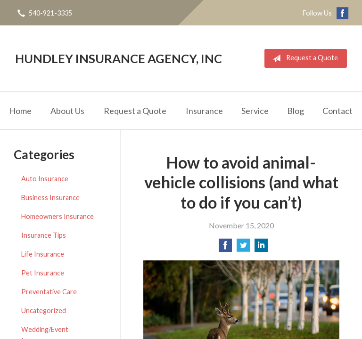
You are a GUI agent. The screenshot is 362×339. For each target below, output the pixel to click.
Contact (337, 110)
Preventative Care (49, 292)
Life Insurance (42, 254)
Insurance (204, 110)
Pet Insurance (42, 273)
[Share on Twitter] (243, 247)
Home (20, 110)
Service (255, 110)
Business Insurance (50, 198)
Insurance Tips (43, 235)
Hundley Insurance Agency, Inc (118, 58)
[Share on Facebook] (225, 247)
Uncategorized (43, 311)
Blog (295, 110)
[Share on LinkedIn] (261, 247)
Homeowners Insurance (57, 216)
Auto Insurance (44, 179)
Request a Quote (303, 58)
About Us (67, 110)
